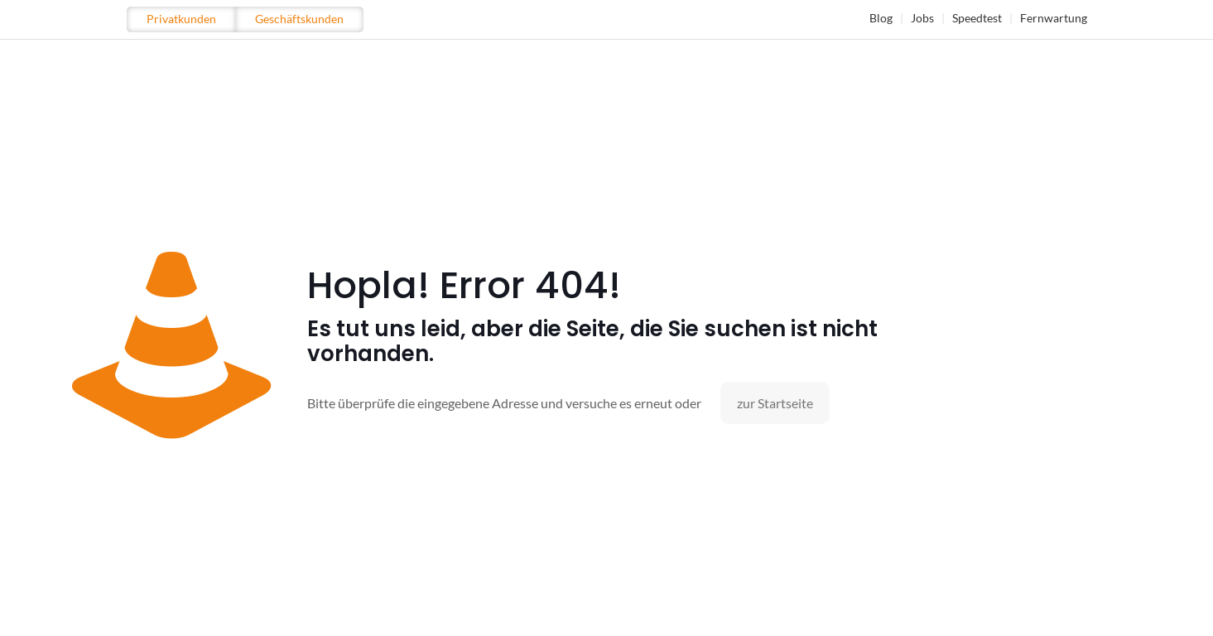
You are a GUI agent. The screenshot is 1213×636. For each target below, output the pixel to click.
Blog (881, 18)
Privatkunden (181, 19)
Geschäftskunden (299, 19)
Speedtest (977, 18)
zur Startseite (775, 403)
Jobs (922, 18)
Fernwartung (1053, 18)
